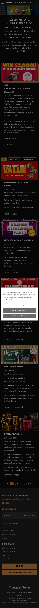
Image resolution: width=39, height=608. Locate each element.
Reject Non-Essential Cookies (19, 310)
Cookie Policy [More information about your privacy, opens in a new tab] (9, 299)
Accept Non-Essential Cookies (19, 315)
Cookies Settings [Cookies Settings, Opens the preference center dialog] (19, 305)
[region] (19, 304)
